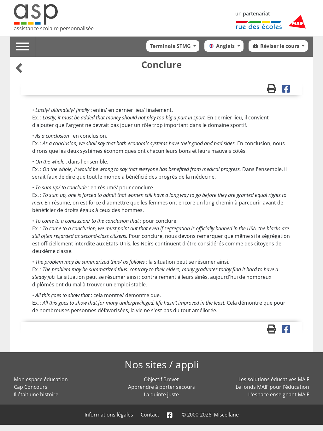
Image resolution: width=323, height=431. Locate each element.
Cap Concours (30, 386)
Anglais (222, 46)
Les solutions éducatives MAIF (273, 379)
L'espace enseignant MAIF (278, 394)
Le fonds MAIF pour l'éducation (272, 386)
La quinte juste (161, 394)
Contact (150, 414)
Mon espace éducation (41, 379)
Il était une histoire (36, 394)
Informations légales (109, 414)
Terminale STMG (171, 46)
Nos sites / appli (162, 364)
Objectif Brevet (161, 379)
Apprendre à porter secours (161, 386)
